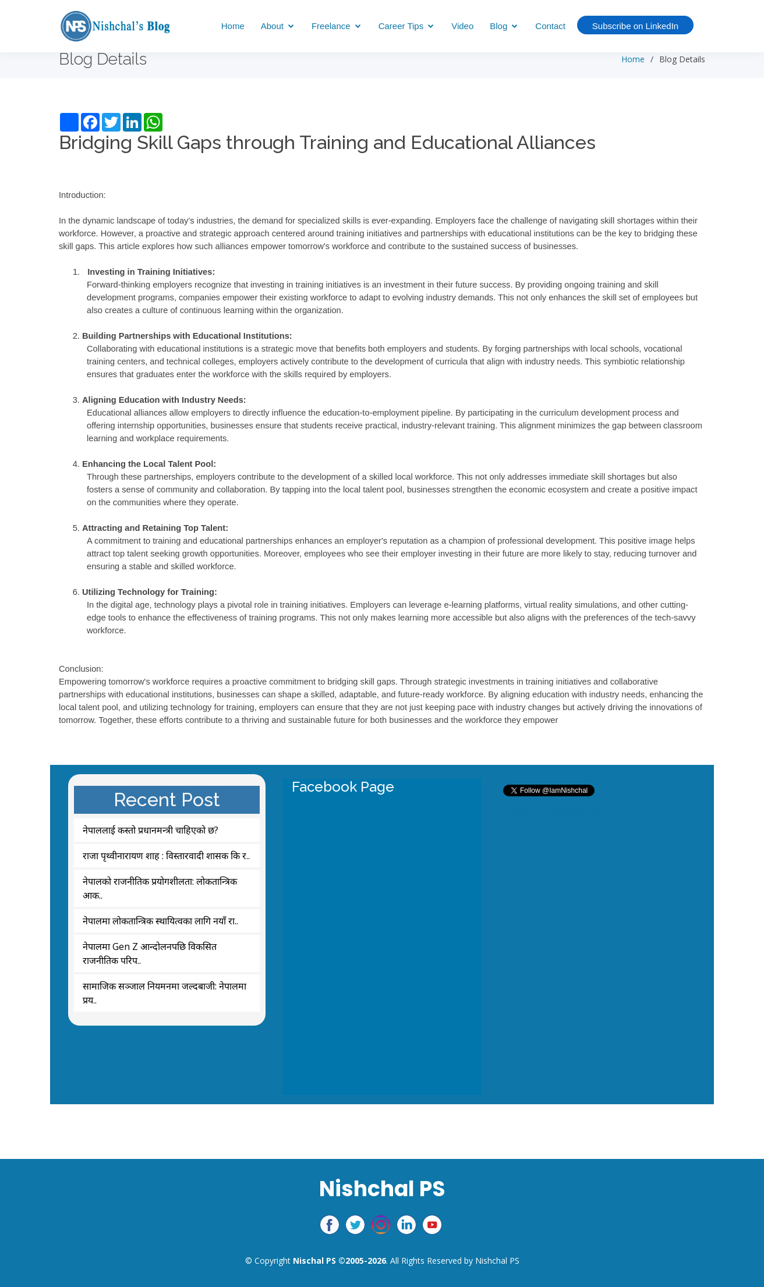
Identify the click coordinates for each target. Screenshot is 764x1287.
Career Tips (401, 26)
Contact (550, 26)
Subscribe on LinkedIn (635, 26)
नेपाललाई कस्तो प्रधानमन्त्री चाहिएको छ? (150, 830)
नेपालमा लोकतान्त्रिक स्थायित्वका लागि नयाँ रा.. (160, 920)
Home (233, 26)
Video (462, 26)
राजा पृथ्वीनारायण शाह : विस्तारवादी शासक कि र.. (166, 855)
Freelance (331, 26)
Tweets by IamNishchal (553, 812)
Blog (498, 26)
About (272, 26)
